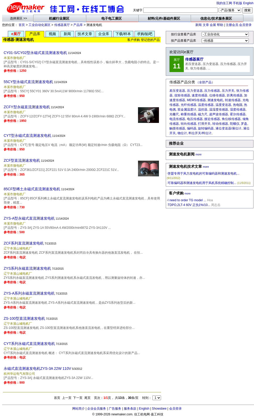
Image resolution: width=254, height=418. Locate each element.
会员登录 (245, 25)
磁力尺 (202, 114)
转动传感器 (220, 124)
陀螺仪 (234, 124)
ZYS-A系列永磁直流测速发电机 (29, 293)
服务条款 (130, 408)
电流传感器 (177, 119)
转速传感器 (233, 100)
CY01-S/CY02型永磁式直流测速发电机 (35, 53)
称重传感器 (188, 114)
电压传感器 (195, 119)
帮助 (220, 25)
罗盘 (244, 124)
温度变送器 (223, 105)
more (199, 154)
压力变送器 (195, 91)
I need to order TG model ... (187, 200)
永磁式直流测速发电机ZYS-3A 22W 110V (37, 368)
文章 (206, 25)
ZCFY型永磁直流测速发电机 (27, 107)
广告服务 (115, 408)
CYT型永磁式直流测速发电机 (27, 135)
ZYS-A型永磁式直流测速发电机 (29, 218)
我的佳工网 (224, 3)
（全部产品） (205, 82)
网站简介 (78, 408)
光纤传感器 (188, 105)
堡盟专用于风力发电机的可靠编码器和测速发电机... (203, 173)
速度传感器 (199, 95)
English (248, 3)
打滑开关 (204, 124)
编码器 (191, 128)
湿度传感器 (238, 109)
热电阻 (237, 105)
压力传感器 (212, 91)
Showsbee (159, 408)
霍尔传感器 (238, 114)
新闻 (198, 25)
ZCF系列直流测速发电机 (24, 243)
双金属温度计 (187, 109)
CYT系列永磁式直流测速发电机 (29, 343)
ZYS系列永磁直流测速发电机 (27, 268)
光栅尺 (174, 114)
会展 (213, 25)
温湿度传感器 (218, 109)
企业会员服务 (96, 408)
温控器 (202, 109)
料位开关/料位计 (200, 133)
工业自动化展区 (40, 25)
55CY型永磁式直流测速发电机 (28, 82)
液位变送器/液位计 (228, 128)
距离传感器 (234, 95)
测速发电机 (215, 100)
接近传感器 (212, 119)
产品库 (78, 25)
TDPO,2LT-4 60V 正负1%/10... (189, 205)
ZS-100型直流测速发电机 (24, 318)
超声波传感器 (218, 114)
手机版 (237, 3)
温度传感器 (206, 105)
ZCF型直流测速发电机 (22, 160)
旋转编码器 (206, 128)
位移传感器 (217, 95)
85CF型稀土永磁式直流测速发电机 (32, 189)
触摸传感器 (177, 128)
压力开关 (228, 91)
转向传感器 (188, 124)
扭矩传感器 (182, 95)
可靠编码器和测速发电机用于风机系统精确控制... (202, 183)
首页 (22, 25)
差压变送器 (177, 91)
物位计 (182, 133)
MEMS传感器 (196, 100)
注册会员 (232, 25)
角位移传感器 (231, 119)
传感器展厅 (62, 25)
